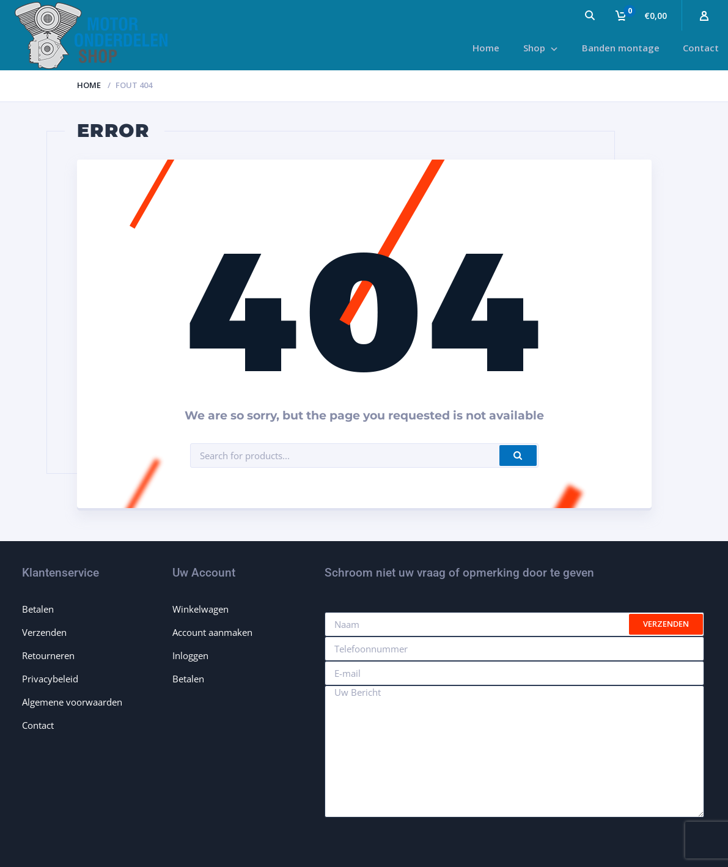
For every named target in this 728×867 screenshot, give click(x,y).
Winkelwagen (200, 609)
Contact (38, 725)
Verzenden (44, 632)
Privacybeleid (50, 679)
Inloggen (190, 655)
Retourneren (48, 655)
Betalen (38, 609)
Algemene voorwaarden (72, 702)
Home (89, 84)
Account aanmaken (212, 632)
